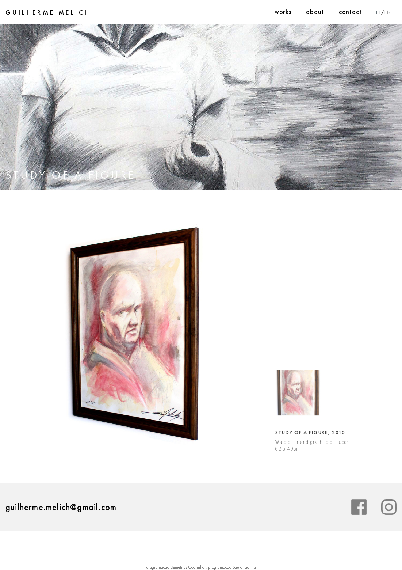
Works (283, 11)
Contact (350, 11)
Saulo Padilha (244, 567)
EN (387, 12)
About (315, 11)
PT (378, 12)
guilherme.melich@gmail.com (60, 507)
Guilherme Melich (48, 12)
